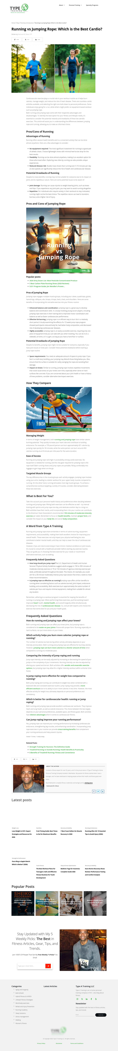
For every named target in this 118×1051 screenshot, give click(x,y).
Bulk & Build (20, 993)
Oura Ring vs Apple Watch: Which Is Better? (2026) (22, 861)
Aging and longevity (22, 990)
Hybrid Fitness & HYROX (23, 996)
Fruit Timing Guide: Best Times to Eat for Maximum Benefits (47, 822)
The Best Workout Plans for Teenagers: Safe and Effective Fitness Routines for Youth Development (47, 861)
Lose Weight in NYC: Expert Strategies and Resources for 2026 (22, 822)
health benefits (64, 516)
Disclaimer (59, 1043)
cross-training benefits (67, 729)
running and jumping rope (64, 439)
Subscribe (100, 1015)
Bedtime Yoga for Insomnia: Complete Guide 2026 (71, 861)
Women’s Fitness (21, 1023)
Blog (17, 23)
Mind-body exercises (22, 1003)
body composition (70, 519)
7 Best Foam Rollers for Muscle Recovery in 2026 (71, 822)
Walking (18, 1020)
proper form (82, 516)
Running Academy (21, 1010)
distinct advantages (38, 715)
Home (13, 23)
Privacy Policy (41, 1043)
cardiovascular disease (51, 606)
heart (36, 603)
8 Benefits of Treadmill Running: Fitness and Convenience (52, 752)
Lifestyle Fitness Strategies (24, 1000)
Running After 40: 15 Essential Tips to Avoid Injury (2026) (96, 822)
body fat (50, 519)
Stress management (22, 1017)
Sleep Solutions (21, 1013)
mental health (49, 603)
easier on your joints (47, 627)
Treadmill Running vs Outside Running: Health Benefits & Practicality (57, 750)
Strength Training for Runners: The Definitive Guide (50, 747)
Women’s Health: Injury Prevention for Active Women (95, 903)
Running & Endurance (27, 23)
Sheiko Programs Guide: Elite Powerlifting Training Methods (23, 903)
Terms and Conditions (76, 1043)
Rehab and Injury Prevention (25, 1006)
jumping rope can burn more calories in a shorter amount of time (59, 648)
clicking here (89, 783)
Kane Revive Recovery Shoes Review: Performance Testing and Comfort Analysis (96, 861)
